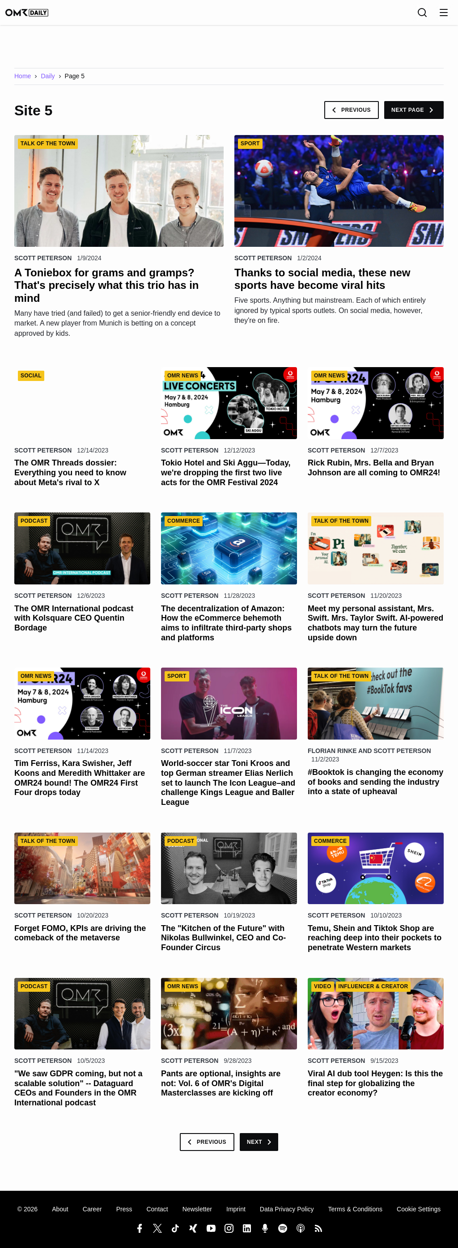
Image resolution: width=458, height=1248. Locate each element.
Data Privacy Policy (287, 1209)
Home (22, 82)
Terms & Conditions (355, 1209)
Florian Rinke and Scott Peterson (369, 757)
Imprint (236, 1209)
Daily (48, 82)
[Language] (402, 16)
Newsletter (197, 1209)
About (60, 1209)
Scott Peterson (43, 264)
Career (92, 1209)
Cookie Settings (419, 1209)
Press (124, 1209)
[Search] (422, 16)
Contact (157, 1209)
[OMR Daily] (36, 15)
